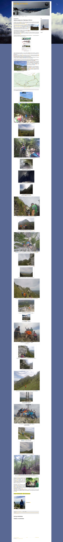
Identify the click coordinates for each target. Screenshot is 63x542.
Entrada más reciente (16, 537)
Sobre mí (26, 16)
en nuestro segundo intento (18, 26)
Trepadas (15, 513)
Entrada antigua (37, 537)
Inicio (26, 537)
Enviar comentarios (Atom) (20, 538)
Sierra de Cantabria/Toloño (35, 512)
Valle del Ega (17, 513)
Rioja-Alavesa (28, 512)
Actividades (19, 16)
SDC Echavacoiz (31, 512)
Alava (17, 512)
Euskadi (26, 512)
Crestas (23, 512)
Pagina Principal (15, 16)
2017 (16, 512)
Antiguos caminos (20, 512)
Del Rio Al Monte (20, 3)
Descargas (23, 16)
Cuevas (24, 512)
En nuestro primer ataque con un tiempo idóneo (19, 24)
